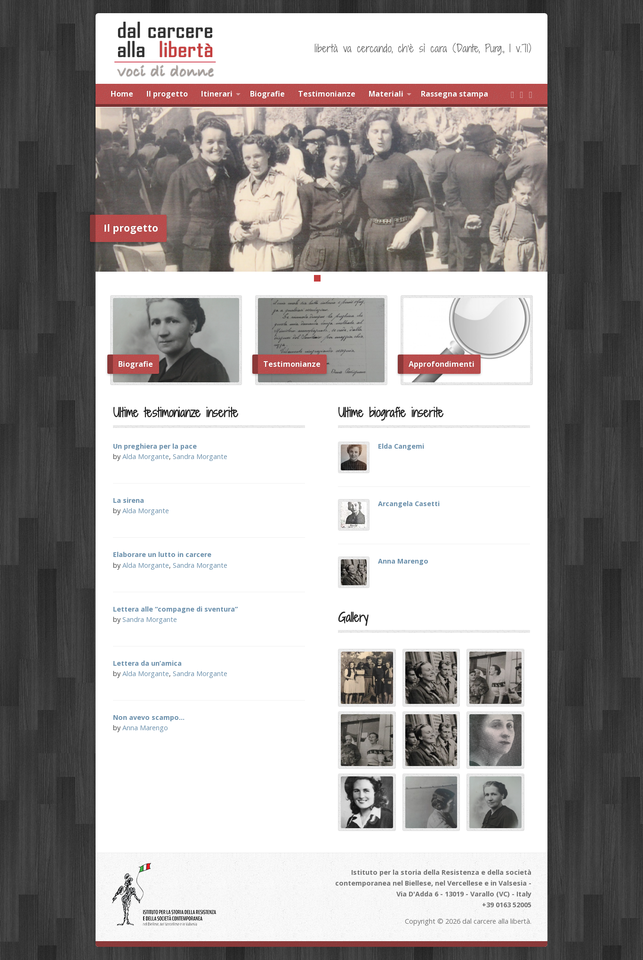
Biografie (267, 94)
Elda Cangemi (401, 446)
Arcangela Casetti (409, 503)
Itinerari (217, 94)
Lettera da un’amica (147, 663)
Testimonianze (326, 94)
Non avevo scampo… (149, 717)
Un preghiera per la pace (155, 446)
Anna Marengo (145, 727)
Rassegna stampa (454, 94)
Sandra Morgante (200, 456)
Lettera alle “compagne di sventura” (175, 609)
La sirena (128, 500)
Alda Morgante (145, 456)
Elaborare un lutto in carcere (162, 554)
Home (122, 94)
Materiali (386, 94)
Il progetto (167, 94)
